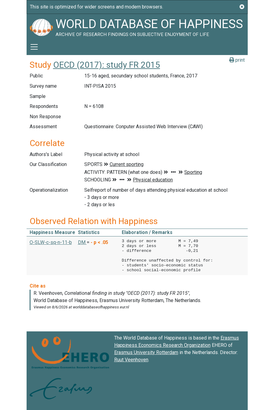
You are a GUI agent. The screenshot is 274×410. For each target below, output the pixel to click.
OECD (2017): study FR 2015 (106, 65)
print (237, 60)
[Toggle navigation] (34, 47)
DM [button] (82, 242)
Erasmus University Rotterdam (146, 352)
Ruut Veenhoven (131, 360)
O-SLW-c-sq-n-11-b (51, 242)
